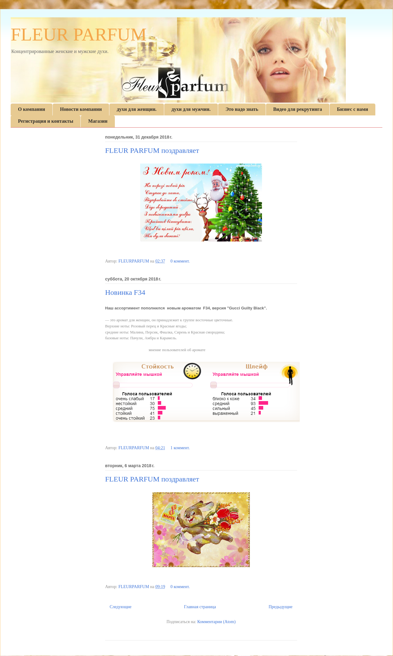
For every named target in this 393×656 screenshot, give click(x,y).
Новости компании (81, 109)
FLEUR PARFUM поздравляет (152, 150)
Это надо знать (241, 109)
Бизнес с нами (352, 109)
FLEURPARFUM (134, 261)
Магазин (97, 121)
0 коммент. (179, 261)
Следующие (120, 607)
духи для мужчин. (191, 109)
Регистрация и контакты (45, 121)
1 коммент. (179, 448)
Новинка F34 (125, 292)
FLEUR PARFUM (79, 34)
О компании (31, 109)
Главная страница (200, 607)
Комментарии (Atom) (216, 621)
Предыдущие (280, 607)
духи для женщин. (137, 109)
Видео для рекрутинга (297, 109)
